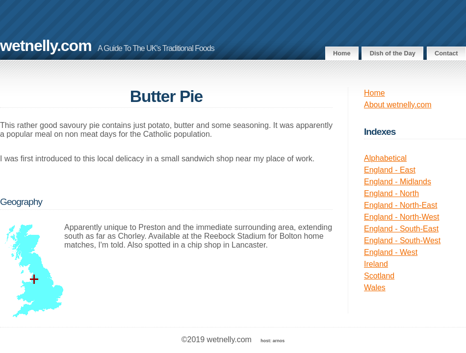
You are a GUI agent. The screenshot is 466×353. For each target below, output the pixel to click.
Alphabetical (385, 158)
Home (342, 53)
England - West (390, 252)
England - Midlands (397, 181)
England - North (391, 193)
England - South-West (402, 240)
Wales (375, 287)
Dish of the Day (392, 53)
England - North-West (402, 217)
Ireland (376, 264)
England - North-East (400, 205)
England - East (389, 170)
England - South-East (401, 229)
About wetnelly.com (398, 105)
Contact (446, 53)
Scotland (379, 276)
